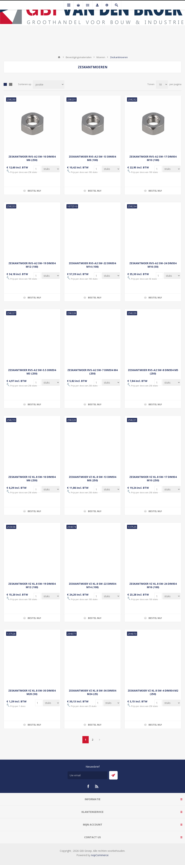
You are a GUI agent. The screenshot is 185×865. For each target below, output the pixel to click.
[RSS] (97, 786)
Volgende (99, 739)
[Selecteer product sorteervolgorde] (48, 84)
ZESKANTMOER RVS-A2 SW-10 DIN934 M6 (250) (32, 158)
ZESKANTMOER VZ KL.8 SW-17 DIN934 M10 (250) (153, 478)
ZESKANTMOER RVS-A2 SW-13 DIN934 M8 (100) (92, 158)
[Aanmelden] (87, 775)
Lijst (10, 84)
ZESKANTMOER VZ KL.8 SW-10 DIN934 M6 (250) (32, 478)
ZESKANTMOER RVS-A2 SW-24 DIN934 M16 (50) (153, 264)
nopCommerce (100, 855)
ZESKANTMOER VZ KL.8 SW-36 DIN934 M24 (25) (92, 692)
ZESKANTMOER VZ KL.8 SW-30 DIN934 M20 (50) (32, 692)
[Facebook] (88, 786)
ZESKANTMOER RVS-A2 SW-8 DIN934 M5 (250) (153, 371)
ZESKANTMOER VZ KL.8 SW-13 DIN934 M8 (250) (92, 478)
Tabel (5, 84)
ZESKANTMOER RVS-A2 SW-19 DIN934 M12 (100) (32, 264)
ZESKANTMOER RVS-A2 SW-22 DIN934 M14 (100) (92, 264)
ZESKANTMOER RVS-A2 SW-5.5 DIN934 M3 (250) (32, 371)
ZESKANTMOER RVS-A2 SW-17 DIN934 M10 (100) (153, 158)
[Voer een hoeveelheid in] (37, 169)
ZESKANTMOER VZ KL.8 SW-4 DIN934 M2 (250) (153, 692)
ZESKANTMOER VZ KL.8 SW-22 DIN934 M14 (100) (92, 585)
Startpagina (59, 57)
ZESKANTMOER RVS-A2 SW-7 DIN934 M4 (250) (92, 371)
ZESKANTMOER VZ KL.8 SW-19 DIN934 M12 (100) (32, 585)
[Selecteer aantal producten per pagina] (162, 84)
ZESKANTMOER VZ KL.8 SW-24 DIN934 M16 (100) (153, 585)
